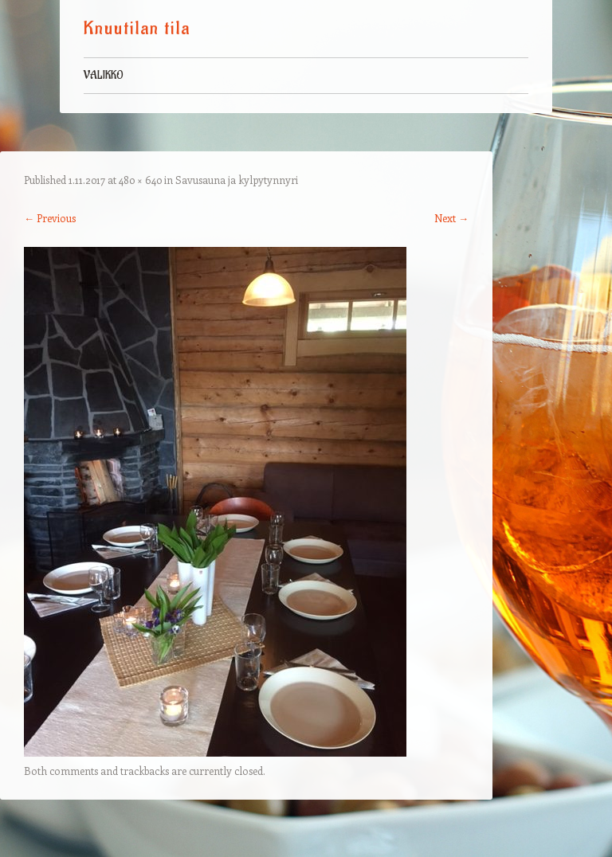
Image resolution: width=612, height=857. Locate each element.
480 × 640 (140, 179)
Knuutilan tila (137, 29)
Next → (451, 218)
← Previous (50, 218)
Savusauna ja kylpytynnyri (236, 179)
